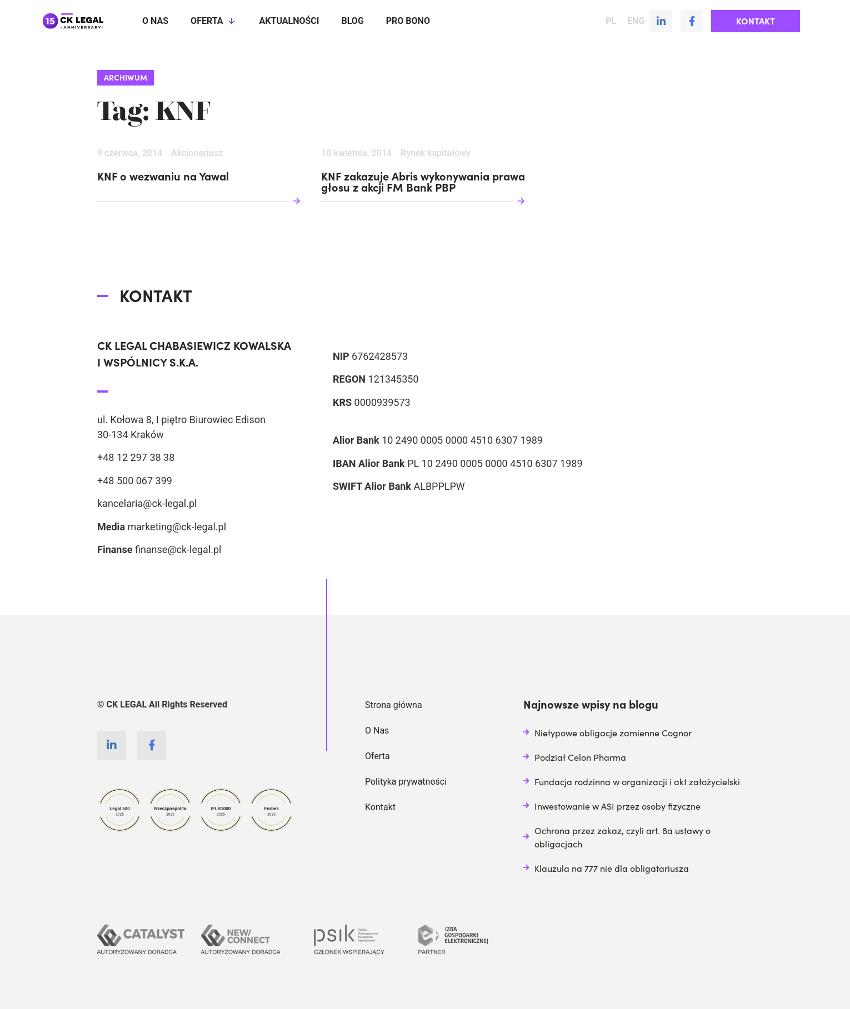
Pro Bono (408, 21)
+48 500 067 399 (134, 480)
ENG (635, 21)
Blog (352, 21)
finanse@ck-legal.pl (178, 549)
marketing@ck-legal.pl (176, 527)
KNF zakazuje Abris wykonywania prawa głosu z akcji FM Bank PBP (423, 182)
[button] (755, 21)
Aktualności (289, 21)
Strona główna (393, 705)
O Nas (377, 730)
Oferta (214, 21)
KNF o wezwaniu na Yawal (163, 176)
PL (611, 21)
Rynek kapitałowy (436, 153)
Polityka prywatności (406, 781)
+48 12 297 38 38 (135, 457)
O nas (155, 21)
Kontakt (380, 807)
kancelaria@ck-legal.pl (147, 503)
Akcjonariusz (197, 153)
